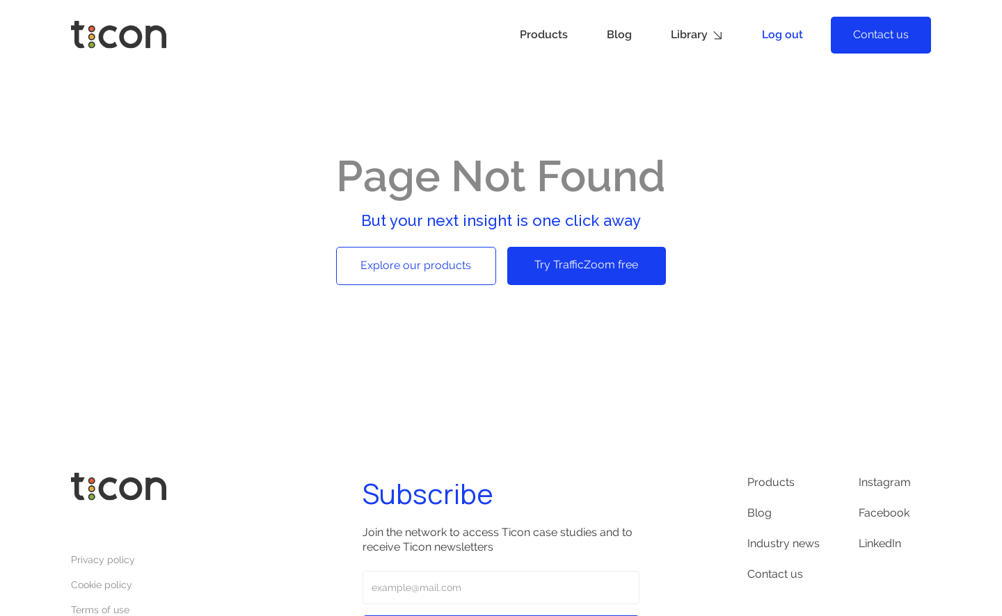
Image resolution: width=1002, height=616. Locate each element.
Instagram (885, 482)
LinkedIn (880, 543)
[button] (697, 35)
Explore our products (415, 265)
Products (544, 34)
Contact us (881, 34)
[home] (118, 35)
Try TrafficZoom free (586, 264)
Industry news (783, 543)
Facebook (884, 512)
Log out (782, 34)
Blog (619, 34)
